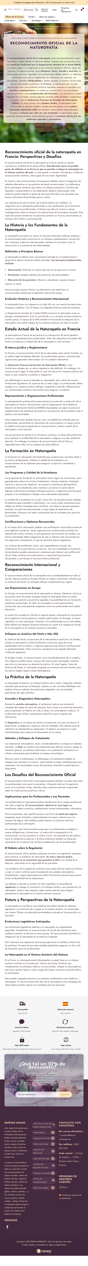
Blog (54, 10)
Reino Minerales (21, 26)
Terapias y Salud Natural (38, 26)
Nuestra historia (44, 10)
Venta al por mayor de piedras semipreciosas (42, 1125)
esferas (14, 1191)
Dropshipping (39, 1132)
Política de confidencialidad (39, 1180)
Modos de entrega (40, 1144)
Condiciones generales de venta (40, 1166)
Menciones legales (40, 1188)
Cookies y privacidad (42, 1173)
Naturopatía (54, 26)
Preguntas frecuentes (41, 1138)
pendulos (21, 1191)
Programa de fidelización (38, 1151)
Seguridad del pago (41, 1158)
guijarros (14, 1198)
